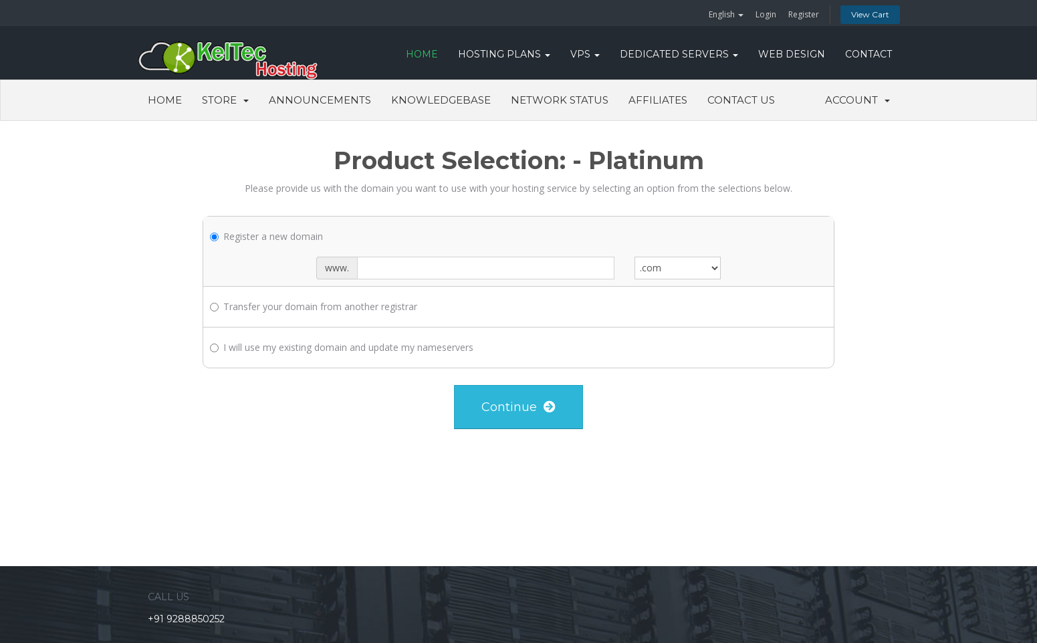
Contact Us (741, 100)
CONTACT (868, 54)
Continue (518, 407)
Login (766, 14)
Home (165, 100)
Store (225, 100)
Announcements (320, 100)
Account (857, 100)
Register (803, 14)
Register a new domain (266, 236)
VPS (585, 54)
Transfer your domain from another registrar (313, 306)
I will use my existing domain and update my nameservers (341, 347)
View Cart (870, 14)
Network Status (559, 100)
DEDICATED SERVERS (679, 54)
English (726, 14)
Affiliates (657, 100)
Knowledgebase (441, 100)
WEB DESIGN (791, 54)
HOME (422, 54)
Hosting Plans (504, 54)
